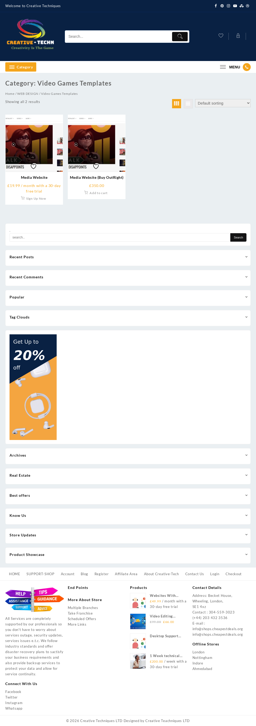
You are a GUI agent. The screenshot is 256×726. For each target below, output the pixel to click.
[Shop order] (223, 103)
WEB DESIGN (27, 94)
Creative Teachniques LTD (167, 721)
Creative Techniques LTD (101, 721)
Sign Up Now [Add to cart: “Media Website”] (36, 198)
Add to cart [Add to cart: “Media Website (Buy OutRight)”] (98, 193)
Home (10, 94)
